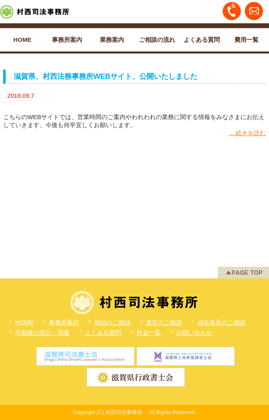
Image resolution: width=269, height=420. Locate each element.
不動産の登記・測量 (42, 332)
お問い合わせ (194, 332)
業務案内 (112, 39)
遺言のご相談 (164, 322)
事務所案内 (67, 39)
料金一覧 (149, 332)
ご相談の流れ (157, 39)
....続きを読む (247, 133)
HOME (22, 39)
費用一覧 (246, 39)
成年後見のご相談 (221, 322)
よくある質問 (202, 39)
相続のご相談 (112, 322)
